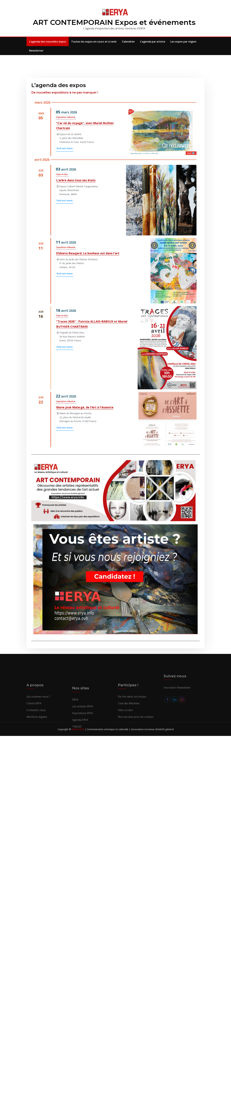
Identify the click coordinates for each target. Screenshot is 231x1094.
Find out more (65, 282)
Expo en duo (62, 309)
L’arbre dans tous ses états (75, 315)
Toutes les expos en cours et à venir (94, 41)
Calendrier (128, 41)
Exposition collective (65, 251)
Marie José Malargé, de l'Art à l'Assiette (84, 542)
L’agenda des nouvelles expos (47, 41)
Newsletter (36, 50)
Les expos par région (183, 41)
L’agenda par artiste (152, 41)
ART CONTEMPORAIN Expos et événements (114, 22)
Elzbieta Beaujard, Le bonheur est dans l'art (87, 388)
